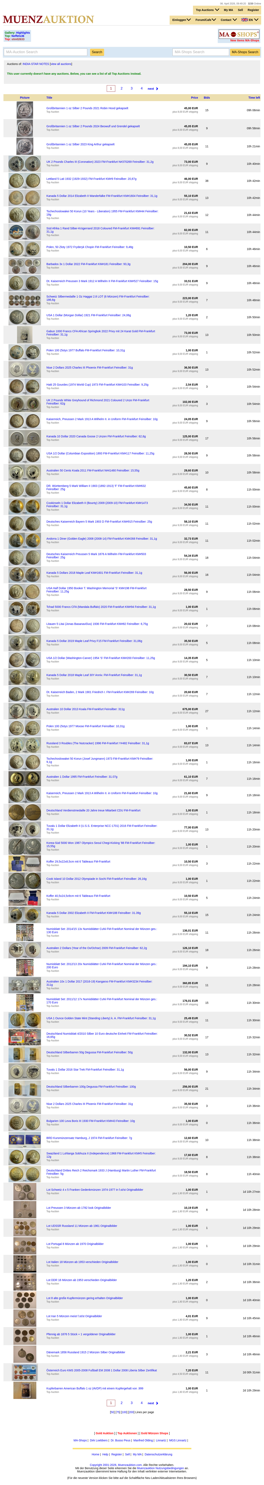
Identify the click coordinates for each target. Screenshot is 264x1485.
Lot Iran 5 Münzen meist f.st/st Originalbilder (74, 1316)
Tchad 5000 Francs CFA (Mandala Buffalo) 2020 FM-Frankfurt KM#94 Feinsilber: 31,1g (101, 606)
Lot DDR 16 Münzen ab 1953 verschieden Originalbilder (81, 1280)
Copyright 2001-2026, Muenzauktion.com (116, 1465)
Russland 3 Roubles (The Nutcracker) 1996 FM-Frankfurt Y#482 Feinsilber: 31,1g (97, 743)
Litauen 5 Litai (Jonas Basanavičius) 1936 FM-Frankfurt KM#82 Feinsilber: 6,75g (97, 623)
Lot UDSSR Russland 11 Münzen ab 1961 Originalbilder (81, 1225)
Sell (240, 10)
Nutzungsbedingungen (169, 1468)
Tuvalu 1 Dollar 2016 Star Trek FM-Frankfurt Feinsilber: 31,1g (85, 1069)
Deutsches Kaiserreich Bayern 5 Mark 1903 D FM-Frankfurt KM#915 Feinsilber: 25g (99, 521)
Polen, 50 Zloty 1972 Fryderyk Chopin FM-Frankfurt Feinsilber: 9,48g (89, 247)
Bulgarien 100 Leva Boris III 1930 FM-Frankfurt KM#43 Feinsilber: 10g (90, 1121)
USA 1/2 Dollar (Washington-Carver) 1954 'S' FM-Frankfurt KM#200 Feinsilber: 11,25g (100, 658)
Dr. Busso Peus (120, 1440)
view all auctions (61, 64)
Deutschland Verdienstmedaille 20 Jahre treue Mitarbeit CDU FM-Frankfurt (93, 810)
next (151, 88)
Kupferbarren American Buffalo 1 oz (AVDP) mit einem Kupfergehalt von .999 (94, 1388)
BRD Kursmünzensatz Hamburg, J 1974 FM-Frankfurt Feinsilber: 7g (89, 1138)
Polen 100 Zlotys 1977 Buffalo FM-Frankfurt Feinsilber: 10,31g (85, 350)
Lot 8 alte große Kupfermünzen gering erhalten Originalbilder (84, 1298)
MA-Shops (80, 1440)
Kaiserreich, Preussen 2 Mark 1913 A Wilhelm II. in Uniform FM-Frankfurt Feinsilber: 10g (102, 419)
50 (112, 1412)
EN (249, 20)
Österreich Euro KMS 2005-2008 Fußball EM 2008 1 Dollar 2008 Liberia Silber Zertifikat (101, 1370)
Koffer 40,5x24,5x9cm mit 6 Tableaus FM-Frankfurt (78, 895)
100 (124, 1412)
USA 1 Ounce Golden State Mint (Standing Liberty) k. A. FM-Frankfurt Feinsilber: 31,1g (101, 1018)
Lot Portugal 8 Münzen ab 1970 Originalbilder (75, 1244)
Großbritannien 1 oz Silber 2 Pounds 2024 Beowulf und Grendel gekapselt (93, 126)
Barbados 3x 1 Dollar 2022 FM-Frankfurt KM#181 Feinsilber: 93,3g (88, 264)
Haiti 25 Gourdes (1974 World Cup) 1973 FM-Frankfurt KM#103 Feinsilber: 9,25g (97, 384)
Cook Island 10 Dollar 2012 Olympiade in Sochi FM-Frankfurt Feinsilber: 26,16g (96, 878)
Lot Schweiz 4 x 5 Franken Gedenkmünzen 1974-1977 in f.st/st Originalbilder (94, 1189)
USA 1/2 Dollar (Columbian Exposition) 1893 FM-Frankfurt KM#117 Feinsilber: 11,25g (100, 453)
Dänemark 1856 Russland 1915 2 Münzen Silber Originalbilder (85, 1352)
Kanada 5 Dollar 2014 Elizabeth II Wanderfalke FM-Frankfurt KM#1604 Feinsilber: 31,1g (101, 195)
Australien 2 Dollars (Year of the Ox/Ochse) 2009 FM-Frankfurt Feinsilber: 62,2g (96, 948)
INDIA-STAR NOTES (36, 64)
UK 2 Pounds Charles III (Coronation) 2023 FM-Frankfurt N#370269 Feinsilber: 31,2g (100, 161)
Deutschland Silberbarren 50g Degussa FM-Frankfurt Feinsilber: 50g (89, 1052)
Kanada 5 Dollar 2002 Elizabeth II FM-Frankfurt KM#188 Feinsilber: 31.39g (93, 913)
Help (105, 1454)
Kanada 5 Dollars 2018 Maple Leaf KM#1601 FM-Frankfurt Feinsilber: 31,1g (94, 572)
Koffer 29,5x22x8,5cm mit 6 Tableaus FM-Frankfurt (78, 861)
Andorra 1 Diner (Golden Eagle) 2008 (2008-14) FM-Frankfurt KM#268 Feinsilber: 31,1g (101, 538)
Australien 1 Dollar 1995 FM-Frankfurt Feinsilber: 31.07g (81, 776)
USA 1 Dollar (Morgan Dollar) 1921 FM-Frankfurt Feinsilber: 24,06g (88, 315)
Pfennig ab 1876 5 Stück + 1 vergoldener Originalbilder (81, 1334)
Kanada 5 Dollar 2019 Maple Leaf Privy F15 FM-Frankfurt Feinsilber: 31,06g (94, 641)
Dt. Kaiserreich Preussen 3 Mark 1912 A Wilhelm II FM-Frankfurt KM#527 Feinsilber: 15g (102, 281)
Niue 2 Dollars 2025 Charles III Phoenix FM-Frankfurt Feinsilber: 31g (89, 367)
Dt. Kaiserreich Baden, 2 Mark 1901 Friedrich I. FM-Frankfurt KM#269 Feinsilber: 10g (100, 692)
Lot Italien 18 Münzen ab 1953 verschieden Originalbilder (82, 1262)
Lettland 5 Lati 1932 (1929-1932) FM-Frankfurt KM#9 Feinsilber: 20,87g (91, 178)
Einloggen (181, 20)
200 (131, 1412)
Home (95, 1454)
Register (253, 10)
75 (118, 1412)
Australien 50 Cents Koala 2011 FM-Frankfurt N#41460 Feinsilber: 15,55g (92, 470)
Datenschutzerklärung (158, 1454)
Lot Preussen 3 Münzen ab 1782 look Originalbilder (78, 1207)
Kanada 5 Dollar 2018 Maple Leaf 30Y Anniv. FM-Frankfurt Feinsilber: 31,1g (94, 675)
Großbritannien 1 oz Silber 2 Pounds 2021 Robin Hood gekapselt (87, 108)
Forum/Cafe (206, 20)
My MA (228, 10)
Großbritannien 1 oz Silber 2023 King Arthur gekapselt (80, 144)
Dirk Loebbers (99, 1440)
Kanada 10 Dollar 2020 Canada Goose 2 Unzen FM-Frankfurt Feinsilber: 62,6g (96, 436)
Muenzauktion (146, 1468)
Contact (229, 20)
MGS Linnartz (178, 1440)
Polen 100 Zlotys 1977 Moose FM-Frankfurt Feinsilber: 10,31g (85, 726)
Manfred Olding (143, 1440)
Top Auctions (207, 10)
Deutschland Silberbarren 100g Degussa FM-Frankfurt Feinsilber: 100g (91, 1086)
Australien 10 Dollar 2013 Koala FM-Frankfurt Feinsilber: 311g (85, 709)
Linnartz (161, 1440)
